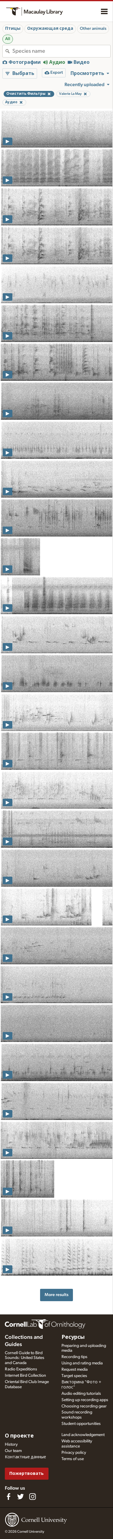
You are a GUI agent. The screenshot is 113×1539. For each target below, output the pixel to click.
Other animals (93, 28)
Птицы (12, 28)
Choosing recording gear (84, 1406)
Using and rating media (82, 1363)
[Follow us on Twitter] (20, 1496)
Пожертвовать (26, 1473)
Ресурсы (73, 1337)
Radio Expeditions (21, 1369)
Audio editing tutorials (81, 1393)
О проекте (19, 1436)
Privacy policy (73, 1452)
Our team (13, 1451)
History (11, 1444)
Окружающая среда (50, 28)
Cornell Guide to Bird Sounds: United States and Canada (24, 1358)
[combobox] (61, 51)
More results (56, 1294)
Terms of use (72, 1459)
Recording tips (74, 1357)
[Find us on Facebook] (8, 1496)
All (7, 39)
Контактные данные (25, 1457)
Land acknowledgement (83, 1435)
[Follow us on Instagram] (32, 1496)
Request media (74, 1369)
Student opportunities (81, 1424)
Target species (74, 1376)
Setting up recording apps (84, 1400)
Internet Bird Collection (25, 1375)
